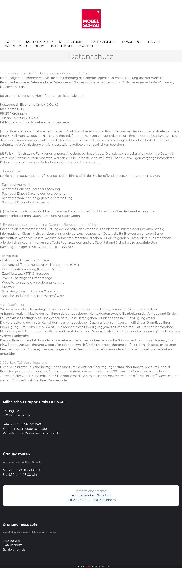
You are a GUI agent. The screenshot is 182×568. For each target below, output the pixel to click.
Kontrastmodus (82, 495)
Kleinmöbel (62, 46)
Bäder (154, 41)
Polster (12, 41)
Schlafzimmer (39, 41)
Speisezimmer (72, 41)
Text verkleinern (104, 500)
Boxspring (132, 41)
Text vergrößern (78, 500)
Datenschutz (12, 545)
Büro (40, 46)
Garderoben (17, 46)
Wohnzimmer (103, 41)
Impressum (11, 540)
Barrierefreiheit (14, 549)
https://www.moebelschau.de (38, 433)
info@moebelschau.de (30, 428)
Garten (86, 46)
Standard (104, 495)
